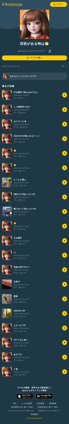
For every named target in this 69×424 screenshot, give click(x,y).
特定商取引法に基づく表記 (22, 407)
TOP (14, 403)
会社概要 (40, 403)
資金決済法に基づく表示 (48, 407)
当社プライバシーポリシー (49, 411)
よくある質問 (26, 403)
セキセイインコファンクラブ (31, 51)
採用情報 (52, 403)
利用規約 (34, 414)
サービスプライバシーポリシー (21, 411)
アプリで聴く (34, 57)
